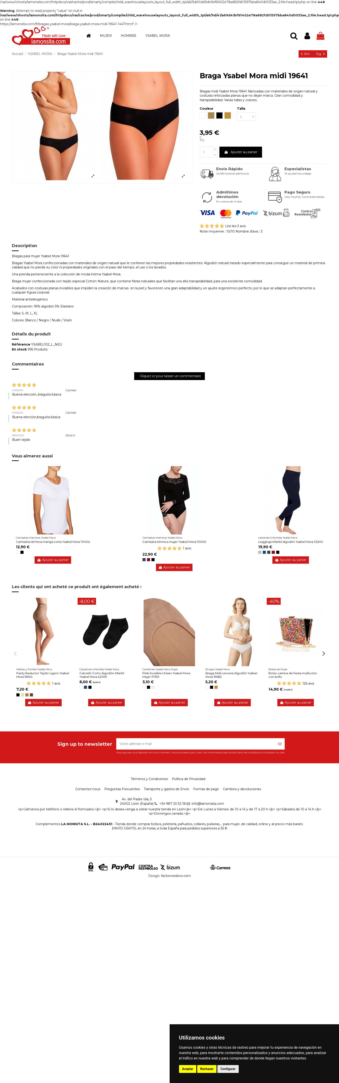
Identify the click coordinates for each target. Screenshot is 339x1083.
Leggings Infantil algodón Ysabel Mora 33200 (290, 542)
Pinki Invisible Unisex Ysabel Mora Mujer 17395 (166, 675)
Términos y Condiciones (149, 779)
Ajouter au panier (240, 152)
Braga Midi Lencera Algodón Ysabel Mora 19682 (231, 675)
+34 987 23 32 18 (172, 804)
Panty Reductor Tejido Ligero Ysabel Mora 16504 (42, 675)
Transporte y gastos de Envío (166, 789)
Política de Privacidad (188, 779)
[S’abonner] (279, 743)
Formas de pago (206, 789)
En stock (19, 349)
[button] (105, 36)
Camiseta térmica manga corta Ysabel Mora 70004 (53, 542)
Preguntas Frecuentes (122, 789)
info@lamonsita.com (208, 804)
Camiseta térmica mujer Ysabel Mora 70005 (174, 542)
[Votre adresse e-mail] (195, 743)
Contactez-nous (87, 789)
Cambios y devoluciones (242, 789)
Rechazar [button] (207, 1069)
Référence (21, 344)
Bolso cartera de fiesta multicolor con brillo (293, 675)
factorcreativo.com (176, 876)
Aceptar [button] (187, 1069)
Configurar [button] (228, 1069)
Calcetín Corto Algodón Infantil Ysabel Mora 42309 (101, 675)
